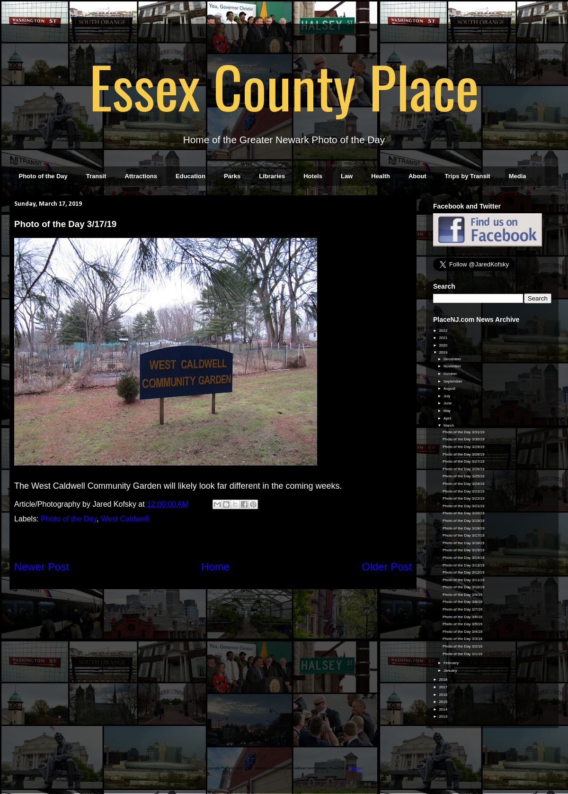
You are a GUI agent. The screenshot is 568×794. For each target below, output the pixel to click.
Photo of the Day (43, 176)
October (451, 374)
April (448, 418)
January (451, 670)
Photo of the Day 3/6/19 (462, 617)
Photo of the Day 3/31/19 (464, 432)
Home (215, 567)
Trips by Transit (467, 176)
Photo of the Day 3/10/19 (464, 587)
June (448, 403)
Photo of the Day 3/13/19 (464, 565)
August (450, 388)
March (449, 425)
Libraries (272, 176)
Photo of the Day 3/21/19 (464, 506)
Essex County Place (284, 86)
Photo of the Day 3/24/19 (464, 484)
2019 (443, 352)
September (453, 381)
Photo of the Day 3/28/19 (464, 454)
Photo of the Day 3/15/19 (464, 550)
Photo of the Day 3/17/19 (464, 535)
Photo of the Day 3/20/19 (464, 513)
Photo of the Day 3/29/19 (464, 447)
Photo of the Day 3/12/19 (464, 572)
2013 (443, 716)
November (453, 366)
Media (517, 176)
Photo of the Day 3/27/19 (464, 461)
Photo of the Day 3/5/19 (462, 624)
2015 (443, 702)
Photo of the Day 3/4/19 (462, 632)
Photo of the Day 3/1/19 (462, 654)
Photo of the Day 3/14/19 (464, 558)
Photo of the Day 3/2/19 (462, 646)
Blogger (356, 768)
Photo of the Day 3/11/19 (464, 580)
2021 (443, 338)
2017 (443, 687)
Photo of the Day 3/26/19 (464, 469)
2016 (443, 695)
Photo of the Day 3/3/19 (462, 639)
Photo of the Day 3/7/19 (462, 609)
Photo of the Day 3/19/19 (464, 521)
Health (380, 176)
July (447, 396)
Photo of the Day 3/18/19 (464, 528)
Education (190, 176)
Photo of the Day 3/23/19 (464, 491)
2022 (443, 331)
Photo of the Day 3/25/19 (464, 476)
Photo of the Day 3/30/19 (464, 439)
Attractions (140, 176)
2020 (443, 345)
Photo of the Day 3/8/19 (462, 602)
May (448, 411)
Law (347, 176)
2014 (443, 709)
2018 (443, 679)
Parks (232, 176)
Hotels (312, 176)
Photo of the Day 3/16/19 (464, 543)
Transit (96, 176)
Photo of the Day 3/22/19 (464, 498)
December (453, 359)
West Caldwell (125, 519)
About (417, 176)
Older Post (387, 567)
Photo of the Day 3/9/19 (462, 595)
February (452, 663)
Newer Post (41, 567)
